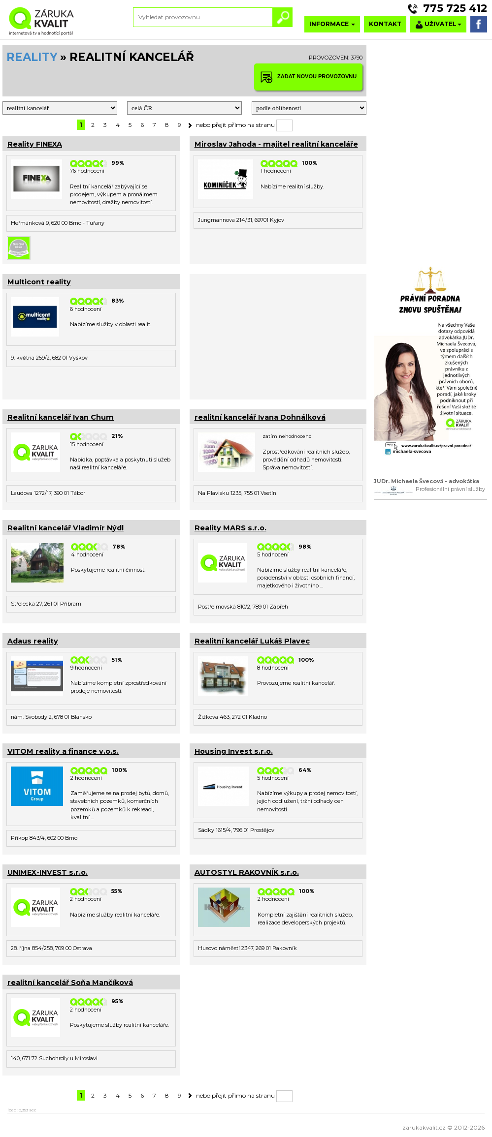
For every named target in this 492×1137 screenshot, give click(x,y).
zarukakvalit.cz (424, 1127)
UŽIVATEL (438, 24)
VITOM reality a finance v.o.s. (63, 751)
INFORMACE (332, 24)
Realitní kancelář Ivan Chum (60, 417)
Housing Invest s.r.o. (234, 751)
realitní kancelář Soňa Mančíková (70, 982)
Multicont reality (39, 281)
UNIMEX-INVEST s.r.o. (47, 872)
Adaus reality (32, 641)
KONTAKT (385, 24)
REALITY (31, 57)
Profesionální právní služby (450, 489)
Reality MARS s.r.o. (230, 527)
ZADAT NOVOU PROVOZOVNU (308, 77)
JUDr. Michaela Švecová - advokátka (426, 481)
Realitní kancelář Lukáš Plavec (252, 641)
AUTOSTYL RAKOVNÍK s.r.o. (247, 872)
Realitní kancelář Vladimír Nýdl (65, 527)
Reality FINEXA (34, 144)
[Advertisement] (278, 335)
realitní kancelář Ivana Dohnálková (260, 417)
